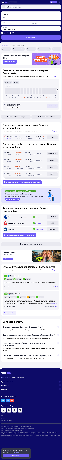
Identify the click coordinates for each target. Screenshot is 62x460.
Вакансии (3, 434)
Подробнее (55, 77)
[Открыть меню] (59, 2)
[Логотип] (4, 2)
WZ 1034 (9, 139)
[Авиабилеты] (12, 2)
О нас (2, 433)
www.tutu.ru (25, 446)
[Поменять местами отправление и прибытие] (57, 15)
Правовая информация (6, 438)
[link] (10, 63)
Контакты (3, 436)
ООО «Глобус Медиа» (25, 444)
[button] (3, 418)
